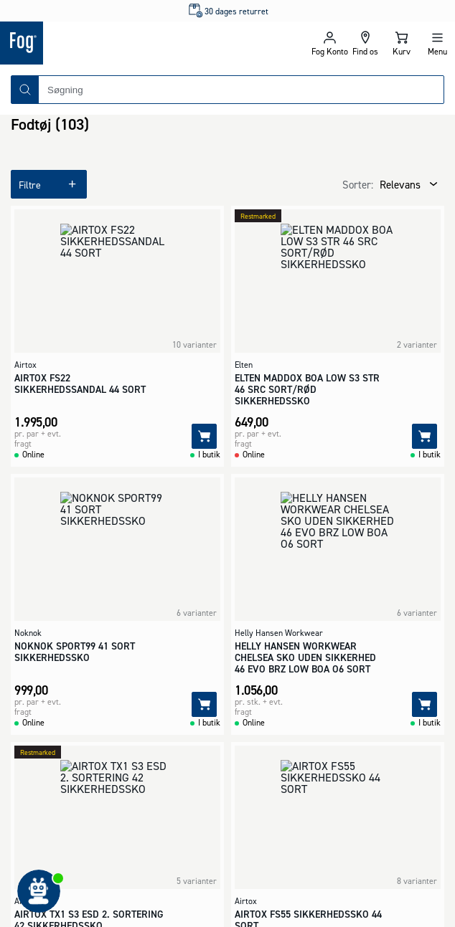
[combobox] (241, 89)
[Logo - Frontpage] (114, 43)
